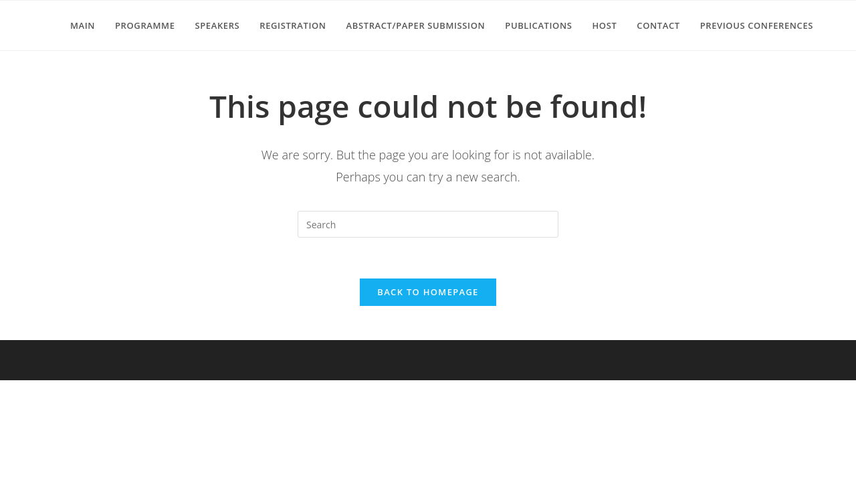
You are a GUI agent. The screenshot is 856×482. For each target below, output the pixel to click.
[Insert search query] (428, 224)
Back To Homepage (427, 292)
